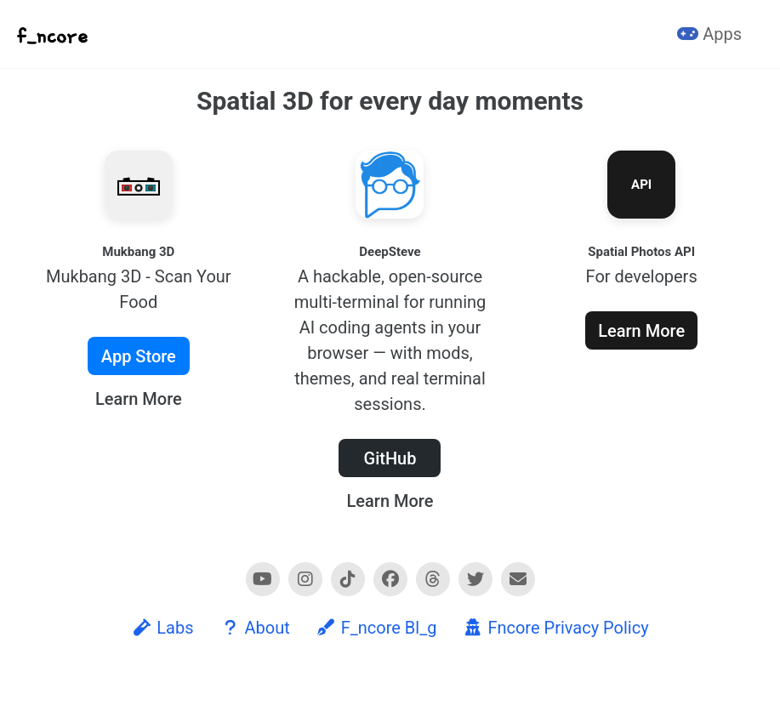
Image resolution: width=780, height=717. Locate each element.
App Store (138, 356)
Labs (162, 627)
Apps (709, 34)
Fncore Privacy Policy (555, 627)
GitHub (390, 458)
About (254, 627)
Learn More (138, 399)
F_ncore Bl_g (376, 627)
